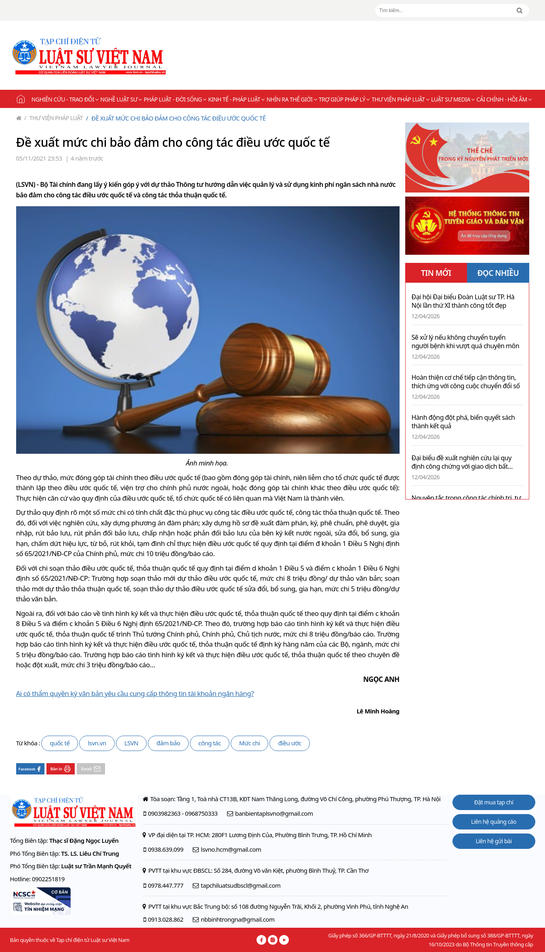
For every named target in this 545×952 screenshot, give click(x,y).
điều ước (289, 743)
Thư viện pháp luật (400, 99)
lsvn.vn (97, 743)
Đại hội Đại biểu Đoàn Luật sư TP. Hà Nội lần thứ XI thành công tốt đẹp (463, 301)
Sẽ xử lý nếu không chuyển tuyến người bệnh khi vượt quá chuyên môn (466, 341)
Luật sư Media (452, 99)
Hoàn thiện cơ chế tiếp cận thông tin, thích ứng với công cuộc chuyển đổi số (466, 381)
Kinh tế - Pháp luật (236, 99)
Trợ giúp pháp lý (344, 99)
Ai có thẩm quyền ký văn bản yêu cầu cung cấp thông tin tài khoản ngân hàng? (135, 693)
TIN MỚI (436, 273)
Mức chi (249, 743)
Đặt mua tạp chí (493, 802)
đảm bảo (168, 743)
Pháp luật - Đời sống (175, 99)
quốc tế (59, 743)
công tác (209, 743)
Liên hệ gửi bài (493, 841)
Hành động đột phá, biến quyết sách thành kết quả (463, 421)
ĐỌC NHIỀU (498, 273)
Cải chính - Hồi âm (503, 99)
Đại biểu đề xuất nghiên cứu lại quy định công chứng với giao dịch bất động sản (461, 462)
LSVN (131, 743)
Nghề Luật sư (120, 99)
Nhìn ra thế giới (292, 99)
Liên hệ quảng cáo (493, 821)
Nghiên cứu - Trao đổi (65, 99)
